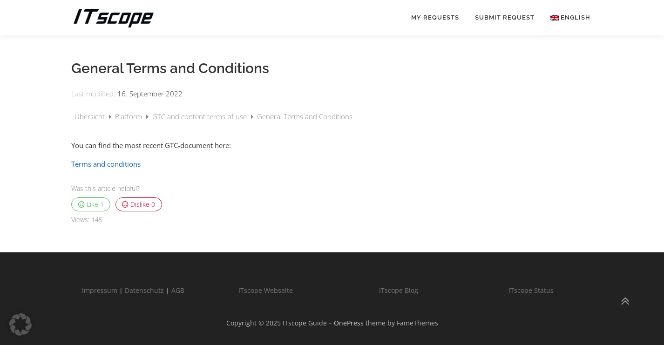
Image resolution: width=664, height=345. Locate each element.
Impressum (99, 290)
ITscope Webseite (265, 290)
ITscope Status (531, 290)
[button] (20, 324)
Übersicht (91, 116)
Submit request (505, 17)
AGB (177, 290)
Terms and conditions (106, 164)
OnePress (349, 322)
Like (91, 204)
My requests (435, 17)
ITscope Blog (398, 290)
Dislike (138, 204)
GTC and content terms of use (200, 116)
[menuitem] (566, 17)
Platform (129, 116)
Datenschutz (144, 290)
